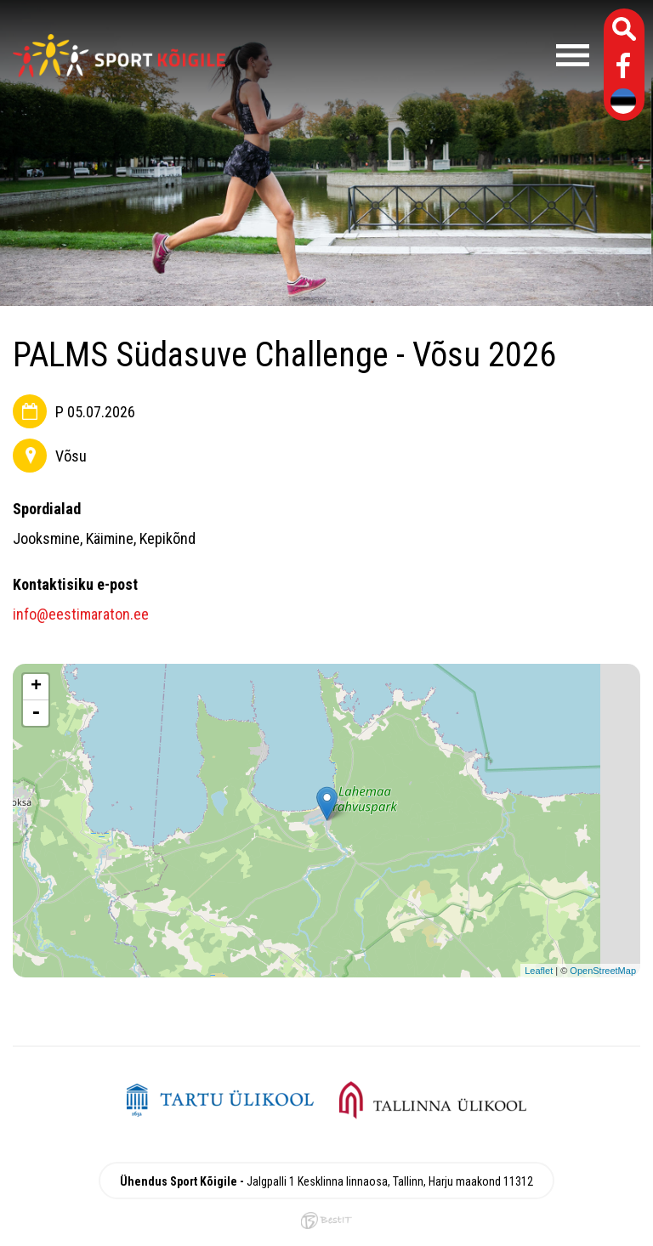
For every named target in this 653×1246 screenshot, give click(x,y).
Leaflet (539, 971)
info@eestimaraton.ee (81, 614)
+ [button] (36, 686)
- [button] (36, 713)
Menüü (415, 55)
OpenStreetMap (603, 971)
